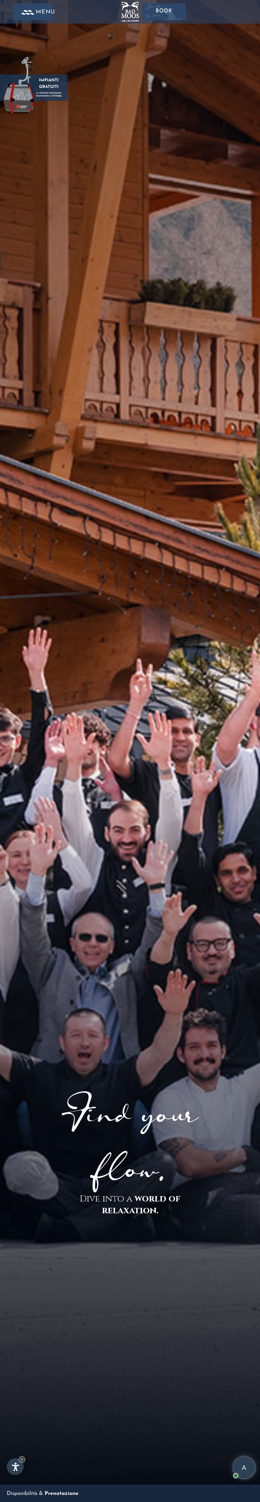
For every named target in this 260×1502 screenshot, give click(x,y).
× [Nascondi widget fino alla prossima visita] (22, 1459)
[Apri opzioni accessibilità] (15, 1466)
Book (163, 11)
